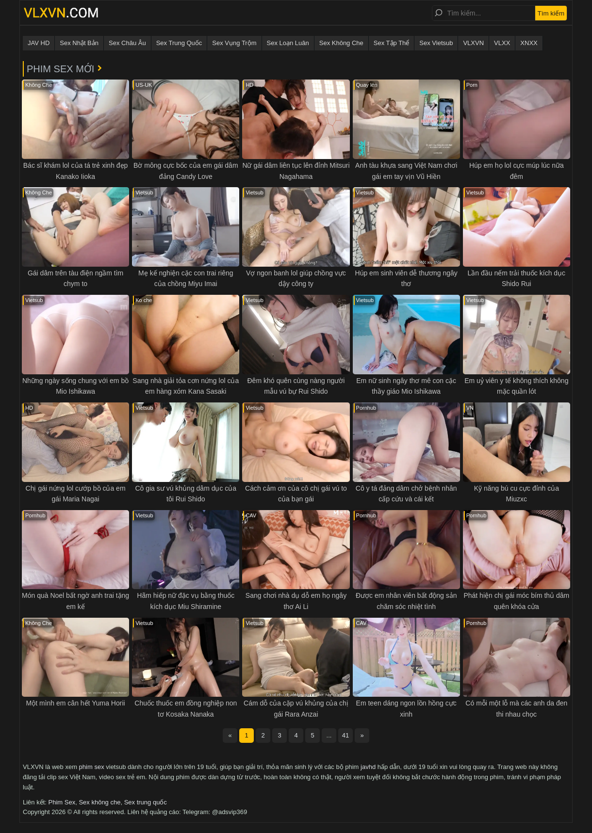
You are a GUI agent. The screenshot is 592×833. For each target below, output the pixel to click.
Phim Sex (62, 802)
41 (345, 735)
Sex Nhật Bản (79, 43)
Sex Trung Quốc (179, 43)
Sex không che (99, 802)
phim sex (91, 766)
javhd (368, 766)
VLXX (502, 43)
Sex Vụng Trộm (234, 43)
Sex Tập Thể (392, 43)
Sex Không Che (341, 43)
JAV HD (38, 43)
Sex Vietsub (436, 43)
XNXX (528, 43)
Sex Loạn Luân (288, 43)
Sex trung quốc (145, 802)
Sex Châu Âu (127, 43)
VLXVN (473, 43)
